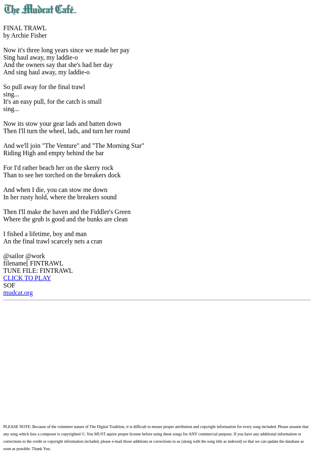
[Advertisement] (157, 362)
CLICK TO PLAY (27, 277)
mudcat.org (18, 292)
